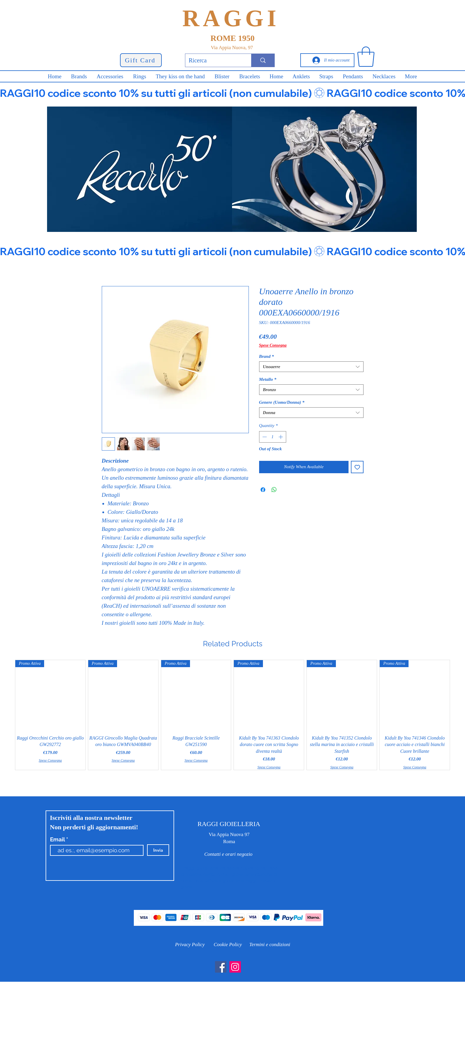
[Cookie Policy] (228, 944)
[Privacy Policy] (190, 944)
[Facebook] (220, 967)
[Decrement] (264, 436)
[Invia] (158, 850)
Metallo (267, 379)
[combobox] (311, 366)
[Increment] (281, 436)
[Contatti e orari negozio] (228, 854)
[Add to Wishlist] (357, 467)
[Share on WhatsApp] (274, 489)
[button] (365, 56)
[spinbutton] (272, 436)
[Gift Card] (141, 60)
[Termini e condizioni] (270, 944)
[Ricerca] (214, 60)
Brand (266, 356)
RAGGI (231, 18)
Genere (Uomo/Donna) (281, 402)
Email (58, 839)
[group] (232, 714)
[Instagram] (235, 967)
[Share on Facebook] (262, 489)
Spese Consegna (273, 345)
